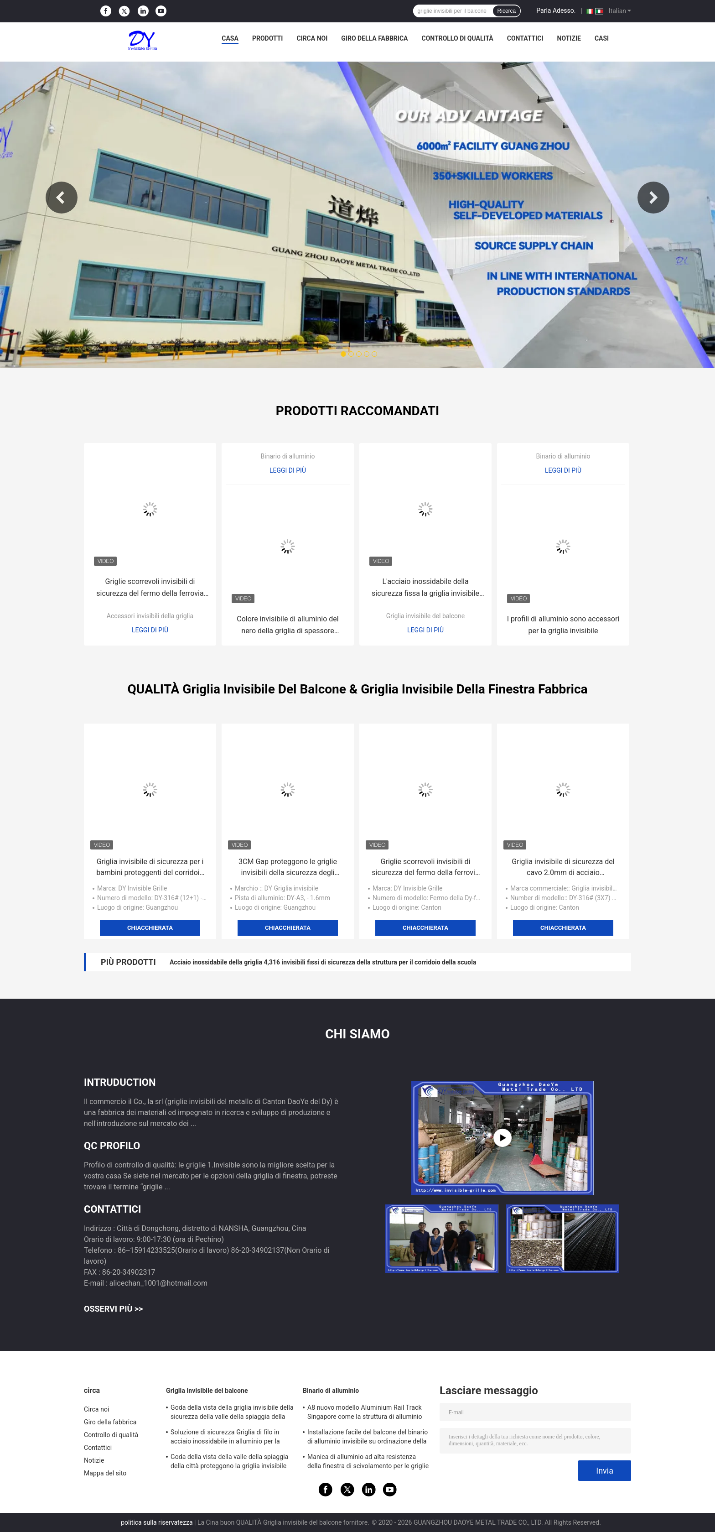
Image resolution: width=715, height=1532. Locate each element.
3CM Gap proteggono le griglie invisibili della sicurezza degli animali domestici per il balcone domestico (287, 867)
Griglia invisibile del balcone (425, 616)
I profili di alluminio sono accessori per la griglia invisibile (563, 625)
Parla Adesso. (555, 10)
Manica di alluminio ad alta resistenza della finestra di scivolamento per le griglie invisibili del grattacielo (368, 1462)
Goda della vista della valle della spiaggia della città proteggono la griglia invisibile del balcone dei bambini (229, 1462)
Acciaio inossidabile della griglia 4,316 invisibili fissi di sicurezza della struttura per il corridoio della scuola (323, 962)
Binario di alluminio (288, 456)
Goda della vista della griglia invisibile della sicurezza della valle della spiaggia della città (232, 1413)
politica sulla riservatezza (156, 1522)
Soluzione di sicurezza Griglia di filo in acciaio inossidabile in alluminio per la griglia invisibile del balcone (225, 1438)
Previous (62, 198)
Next (653, 198)
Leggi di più (150, 630)
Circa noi (311, 38)
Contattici (525, 38)
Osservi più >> (113, 1308)
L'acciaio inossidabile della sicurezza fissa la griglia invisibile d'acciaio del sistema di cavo (425, 588)
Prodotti (267, 38)
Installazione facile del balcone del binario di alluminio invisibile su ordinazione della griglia (367, 1438)
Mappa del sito (105, 1473)
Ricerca (506, 11)
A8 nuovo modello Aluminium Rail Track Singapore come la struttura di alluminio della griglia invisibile (364, 1413)
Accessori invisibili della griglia (150, 616)
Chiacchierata (150, 927)
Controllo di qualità (457, 38)
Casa (230, 38)
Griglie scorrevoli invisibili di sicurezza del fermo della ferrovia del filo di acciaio (149, 588)
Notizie (569, 38)
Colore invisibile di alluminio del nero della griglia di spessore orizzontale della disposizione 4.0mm (287, 626)
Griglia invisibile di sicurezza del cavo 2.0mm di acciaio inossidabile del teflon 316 (563, 867)
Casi (602, 38)
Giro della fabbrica (374, 38)
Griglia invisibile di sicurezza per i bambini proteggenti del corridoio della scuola (150, 867)
